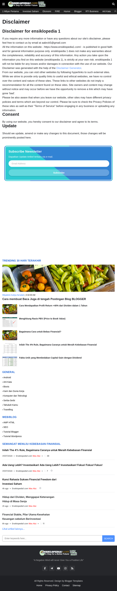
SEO (5, 427)
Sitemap (76, 585)
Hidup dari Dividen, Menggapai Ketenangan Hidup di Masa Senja (28, 499)
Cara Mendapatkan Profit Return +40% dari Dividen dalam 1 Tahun (53, 305)
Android (7, 377)
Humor (67, 11)
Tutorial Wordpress (12, 436)
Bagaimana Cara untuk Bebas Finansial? (40, 331)
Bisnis (6, 386)
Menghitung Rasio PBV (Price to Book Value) (42, 318)
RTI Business (92, 11)
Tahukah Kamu (10, 405)
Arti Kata (106, 11)
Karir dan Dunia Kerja (13, 391)
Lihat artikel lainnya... (13, 529)
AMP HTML (9, 422)
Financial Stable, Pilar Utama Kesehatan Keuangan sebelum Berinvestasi (26, 516)
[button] (3, 4)
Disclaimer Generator (68, 68)
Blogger (78, 11)
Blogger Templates (74, 581)
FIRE (57, 11)
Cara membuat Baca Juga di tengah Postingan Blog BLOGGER (44, 299)
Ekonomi (47, 11)
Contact (65, 585)
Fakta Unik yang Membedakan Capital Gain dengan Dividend (50, 357)
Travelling (8, 409)
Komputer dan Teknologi (15, 396)
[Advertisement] (58, 221)
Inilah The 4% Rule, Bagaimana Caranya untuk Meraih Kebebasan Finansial (58, 344)
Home (39, 585)
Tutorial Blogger (11, 432)
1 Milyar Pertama (10, 11)
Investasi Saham (31, 11)
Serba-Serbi (9, 400)
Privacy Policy (52, 585)
